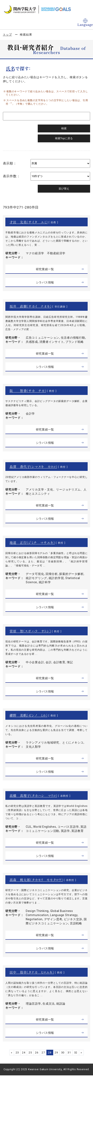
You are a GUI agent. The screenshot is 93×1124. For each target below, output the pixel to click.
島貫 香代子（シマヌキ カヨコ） (33, 466)
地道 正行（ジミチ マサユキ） (32, 542)
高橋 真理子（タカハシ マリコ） (33, 795)
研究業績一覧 (45, 269)
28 (49, 1052)
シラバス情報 (45, 282)
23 (17, 1052)
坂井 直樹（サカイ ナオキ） (30, 306)
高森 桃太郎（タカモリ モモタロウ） (36, 879)
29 (56, 1052)
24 (23, 1052)
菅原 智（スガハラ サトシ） (30, 631)
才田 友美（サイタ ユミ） (28, 222)
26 (36, 1052)
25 (30, 1052)
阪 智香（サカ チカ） (27, 390)
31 (69, 1052)
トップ (7, 34)
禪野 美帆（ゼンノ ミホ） (28, 715)
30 (63, 1052)
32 (76, 1052)
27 (43, 1052)
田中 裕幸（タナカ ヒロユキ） (31, 972)
